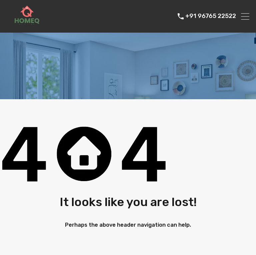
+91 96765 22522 (210, 16)
